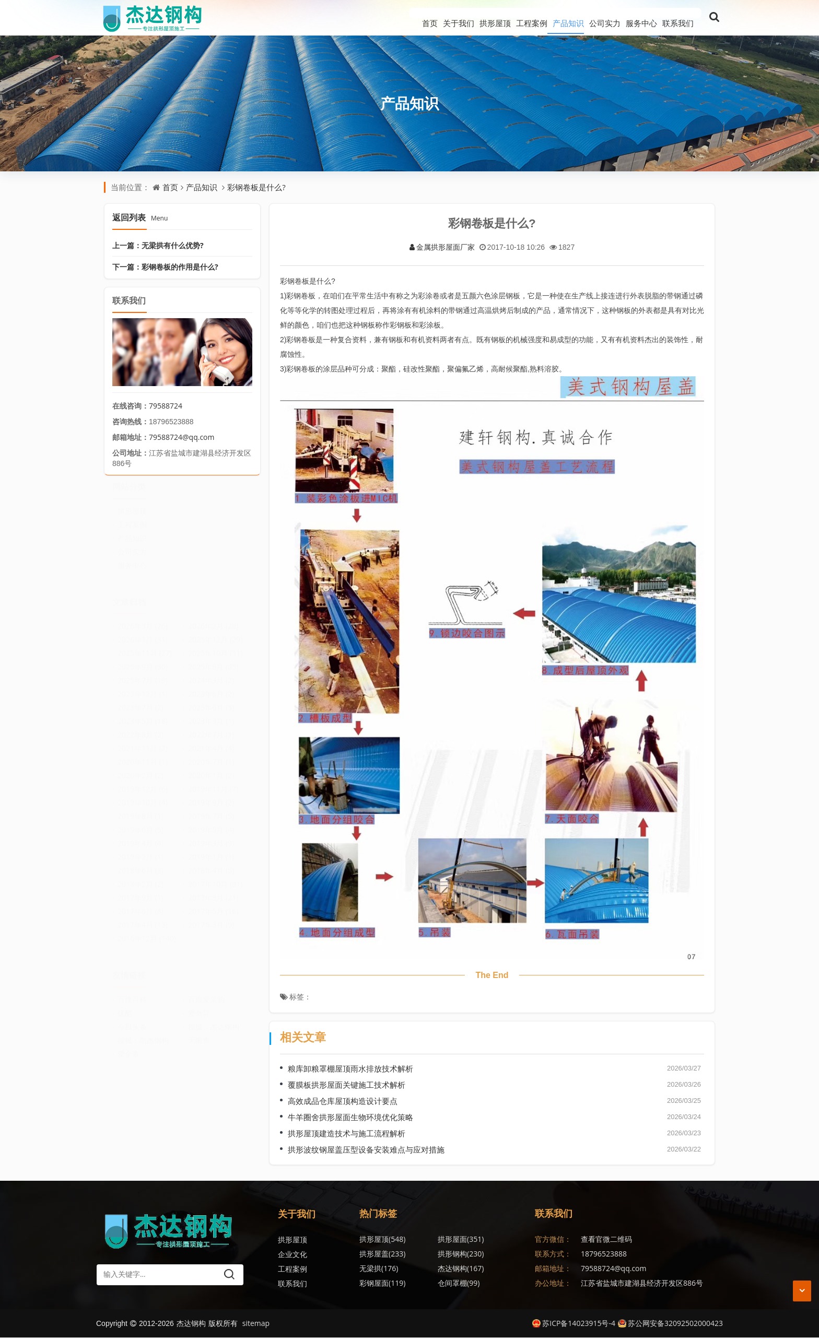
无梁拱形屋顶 (387, 1283)
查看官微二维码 (606, 1239)
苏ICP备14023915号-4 (573, 1324)
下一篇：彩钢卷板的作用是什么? (165, 267)
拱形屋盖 (487, 1239)
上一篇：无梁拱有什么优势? (158, 245)
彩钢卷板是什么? (256, 187)
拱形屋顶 (443, 18)
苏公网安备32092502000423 (670, 1324)
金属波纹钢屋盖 (496, 1269)
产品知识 (537, 18)
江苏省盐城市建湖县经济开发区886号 (642, 1283)
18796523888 (604, 1254)
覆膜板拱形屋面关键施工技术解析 (346, 1085)
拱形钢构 (382, 1254)
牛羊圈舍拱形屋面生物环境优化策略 (350, 1117)
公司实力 (584, 18)
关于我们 (396, 18)
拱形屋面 (435, 1239)
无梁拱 (431, 1254)
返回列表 (140, 217)
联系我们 (678, 18)
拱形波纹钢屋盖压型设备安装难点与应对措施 (366, 1150)
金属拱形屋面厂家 (442, 247)
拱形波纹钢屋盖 (443, 1283)
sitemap (256, 1324)
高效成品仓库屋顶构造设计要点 (342, 1101)
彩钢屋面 (382, 1269)
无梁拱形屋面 (492, 1283)
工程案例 (490, 18)
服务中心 (631, 18)
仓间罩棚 (432, 1269)
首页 (357, 18)
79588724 (165, 406)
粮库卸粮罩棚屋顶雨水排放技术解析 (350, 1069)
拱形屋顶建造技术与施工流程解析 (346, 1133)
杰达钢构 (487, 1254)
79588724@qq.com (182, 437)
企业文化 (292, 1255)
